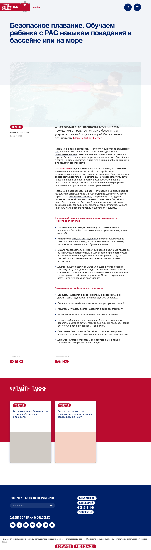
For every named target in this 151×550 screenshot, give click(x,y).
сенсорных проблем (80, 196)
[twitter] (21, 361)
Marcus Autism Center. (87, 138)
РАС (57, 151)
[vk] (12, 361)
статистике (65, 168)
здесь (4, 541)
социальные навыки (66, 154)
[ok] (17, 361)
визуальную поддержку (85, 238)
